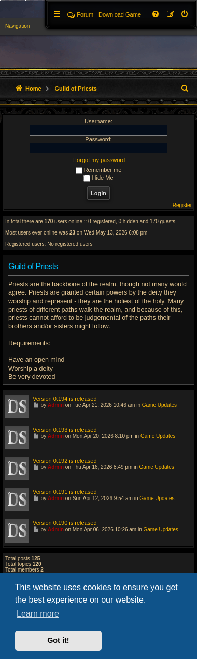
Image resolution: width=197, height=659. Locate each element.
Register (182, 205)
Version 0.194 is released (65, 399)
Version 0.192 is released (65, 461)
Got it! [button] (58, 640)
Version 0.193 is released (65, 430)
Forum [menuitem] (80, 14)
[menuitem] (185, 14)
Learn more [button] (38, 613)
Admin (56, 405)
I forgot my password (98, 160)
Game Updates (159, 405)
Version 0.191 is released (65, 492)
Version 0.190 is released (65, 523)
